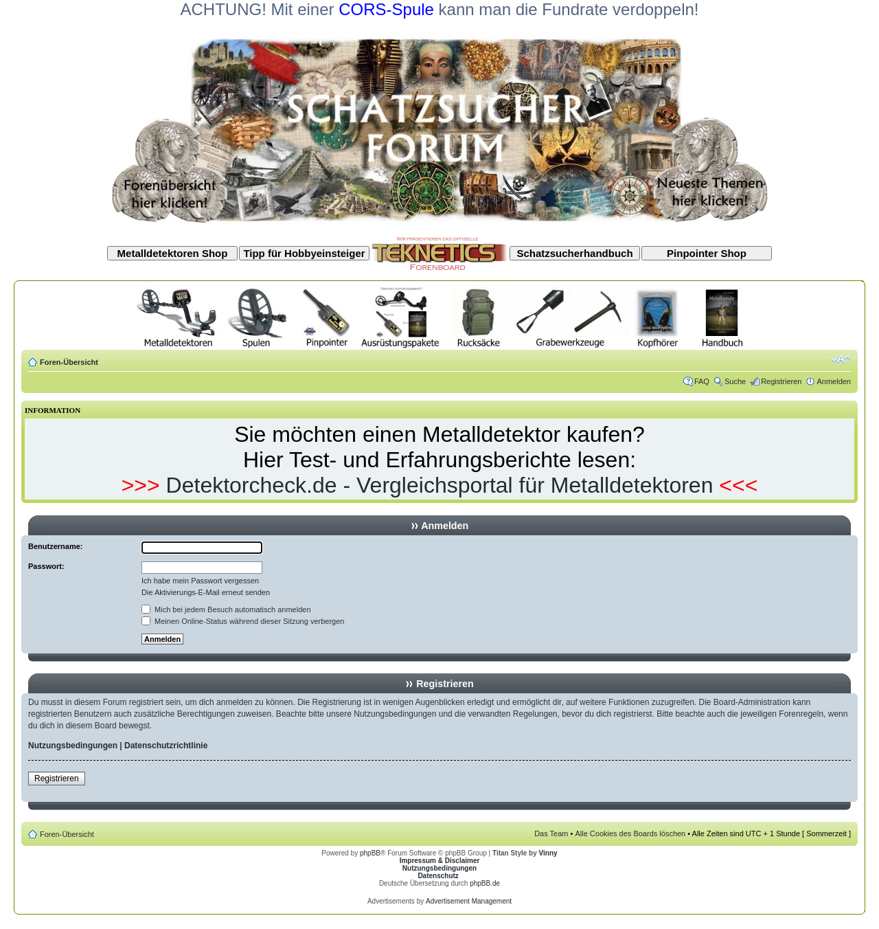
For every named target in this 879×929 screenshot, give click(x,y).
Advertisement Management (469, 901)
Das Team (551, 833)
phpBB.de (485, 883)
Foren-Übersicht (69, 362)
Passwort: (46, 566)
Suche (735, 381)
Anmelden (834, 381)
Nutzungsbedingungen (72, 745)
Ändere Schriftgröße (841, 359)
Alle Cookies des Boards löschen (630, 833)
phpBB (370, 853)
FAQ (701, 381)
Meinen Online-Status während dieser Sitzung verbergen (242, 621)
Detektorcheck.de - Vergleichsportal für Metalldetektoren (440, 485)
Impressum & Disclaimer (440, 860)
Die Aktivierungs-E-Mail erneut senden (205, 592)
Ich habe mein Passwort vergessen (200, 581)
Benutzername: (55, 546)
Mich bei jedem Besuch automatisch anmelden (226, 609)
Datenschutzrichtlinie (165, 745)
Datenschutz (438, 876)
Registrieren (781, 381)
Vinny (548, 853)
